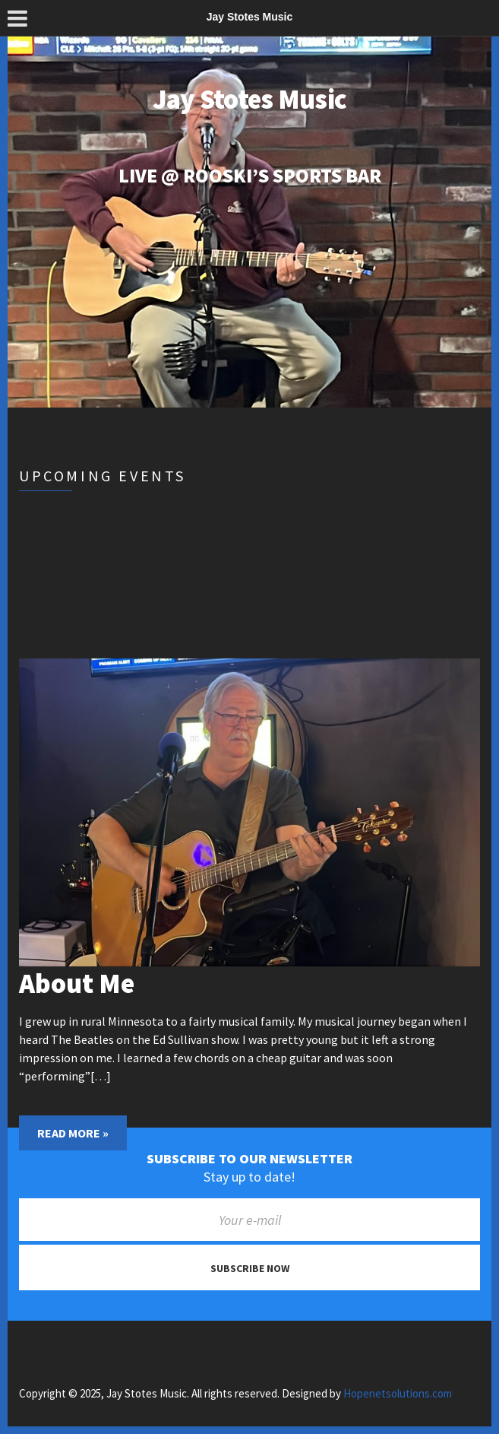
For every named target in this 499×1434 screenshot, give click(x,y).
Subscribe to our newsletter (249, 1158)
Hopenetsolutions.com (397, 1393)
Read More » (73, 1133)
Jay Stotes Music (249, 99)
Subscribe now (249, 1268)
